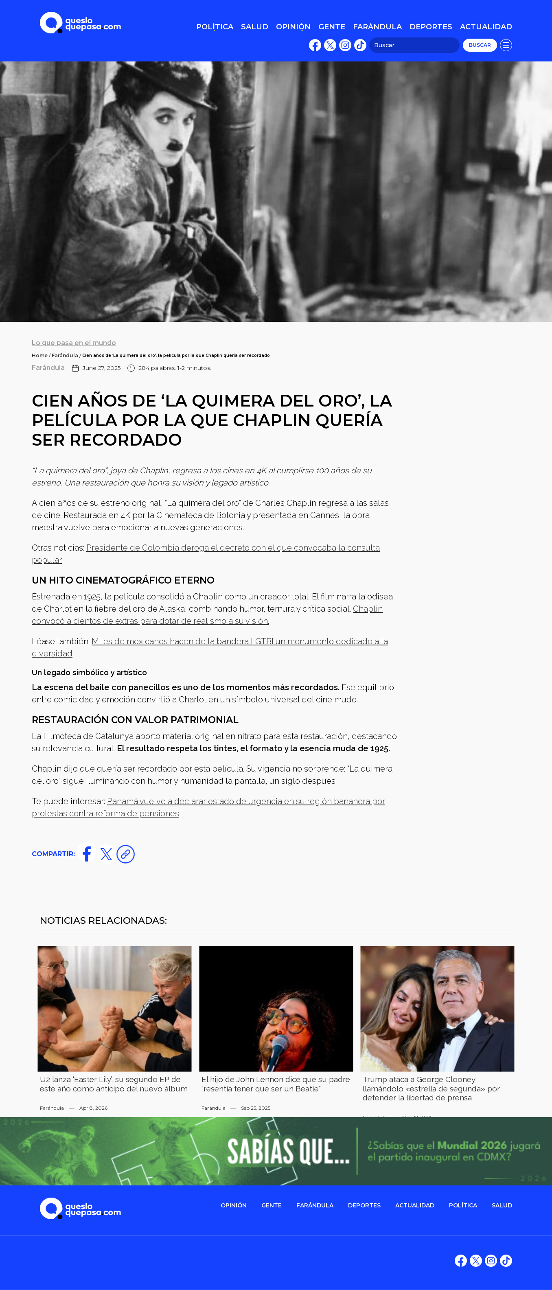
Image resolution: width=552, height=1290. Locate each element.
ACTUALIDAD (414, 1205)
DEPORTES (364, 1205)
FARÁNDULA (314, 1205)
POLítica (463, 1205)
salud (502, 1205)
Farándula (65, 355)
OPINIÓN (234, 1205)
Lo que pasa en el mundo (74, 343)
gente (271, 1205)
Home (40, 355)
